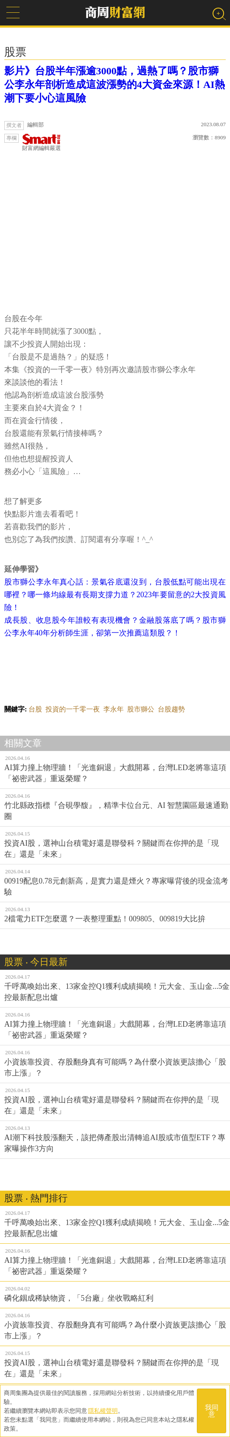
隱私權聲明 (103, 1410)
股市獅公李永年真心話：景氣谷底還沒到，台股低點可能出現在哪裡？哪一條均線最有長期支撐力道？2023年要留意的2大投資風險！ (115, 595)
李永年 (113, 709)
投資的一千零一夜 (72, 709)
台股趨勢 (171, 709)
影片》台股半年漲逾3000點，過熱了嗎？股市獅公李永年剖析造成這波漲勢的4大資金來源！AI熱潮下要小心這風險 (114, 84)
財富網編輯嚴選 (41, 142)
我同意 (212, 1411)
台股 (35, 709)
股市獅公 (140, 709)
